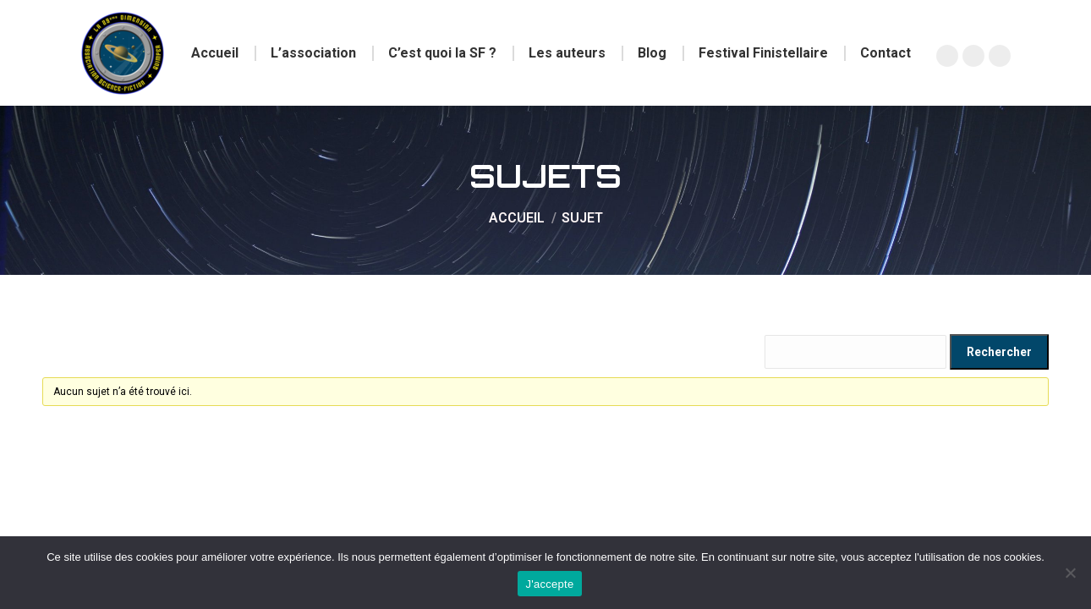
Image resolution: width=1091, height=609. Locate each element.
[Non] (1069, 572)
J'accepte (550, 584)
